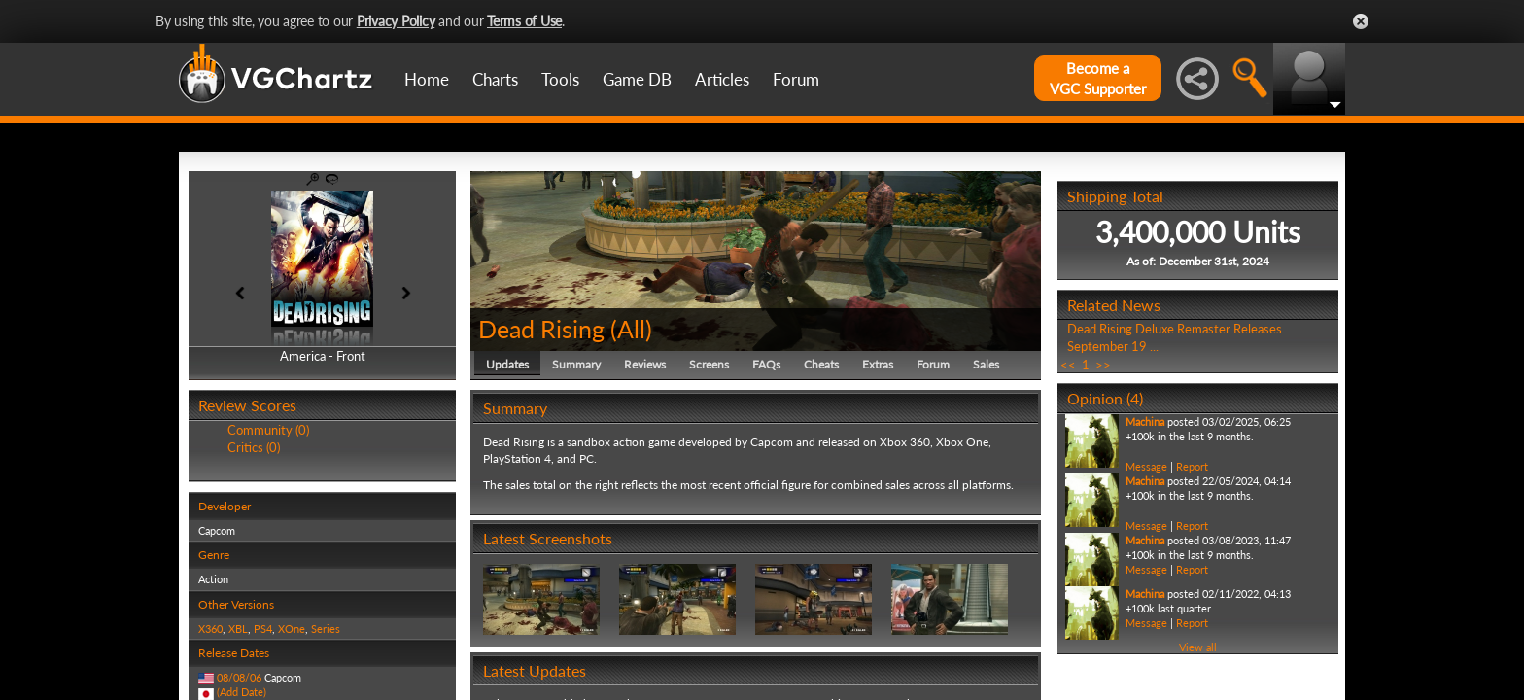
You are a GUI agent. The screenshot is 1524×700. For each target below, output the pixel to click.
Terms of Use (524, 21)
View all (1198, 647)
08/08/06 (239, 677)
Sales (986, 364)
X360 (210, 628)
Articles (722, 79)
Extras (877, 364)
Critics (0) (253, 447)
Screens (709, 364)
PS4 (263, 628)
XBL (238, 628)
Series (325, 628)
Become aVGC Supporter (1098, 78)
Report (1192, 466)
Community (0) (268, 430)
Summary (576, 364)
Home (426, 79)
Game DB (637, 79)
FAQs (766, 364)
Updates (507, 364)
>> (1103, 364)
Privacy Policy (396, 21)
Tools (560, 79)
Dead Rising (541, 328)
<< (1068, 364)
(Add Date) (241, 691)
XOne (291, 628)
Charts (495, 79)
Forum (796, 79)
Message (1146, 466)
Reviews (645, 364)
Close (1360, 21)
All (631, 328)
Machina (1145, 421)
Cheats (821, 364)
